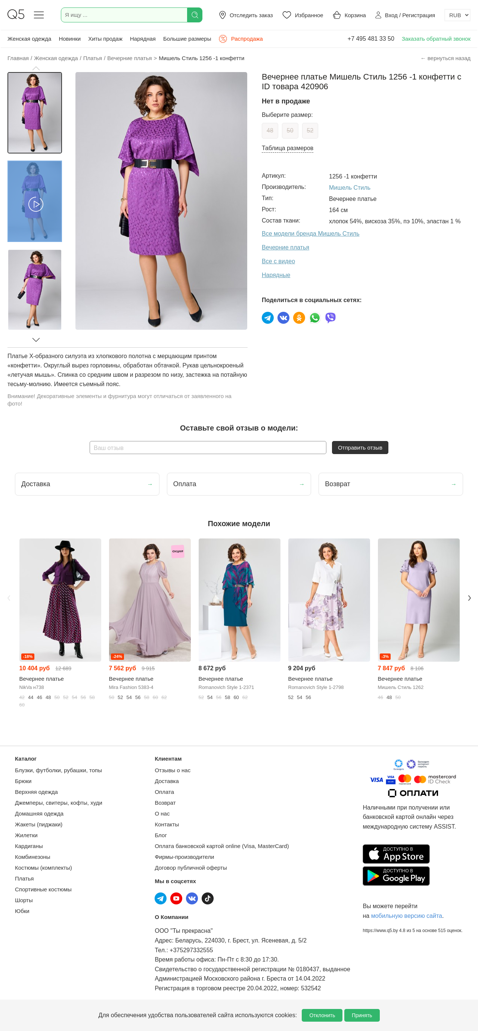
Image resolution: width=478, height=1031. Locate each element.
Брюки (23, 781)
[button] (35, 68)
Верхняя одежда (36, 792)
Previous (8, 598)
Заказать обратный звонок (436, 38)
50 (290, 130)
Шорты (24, 900)
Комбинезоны (32, 857)
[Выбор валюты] (457, 15)
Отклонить (322, 1015)
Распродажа (240, 38)
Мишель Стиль (349, 187)
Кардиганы (29, 846)
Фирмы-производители (184, 857)
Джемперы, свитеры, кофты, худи (58, 802)
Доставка (167, 781)
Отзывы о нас (172, 770)
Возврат (165, 802)
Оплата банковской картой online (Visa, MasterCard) (222, 846)
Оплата (164, 792)
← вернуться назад (445, 58)
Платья (24, 878)
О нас (162, 813)
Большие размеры (187, 38)
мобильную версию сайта (406, 916)
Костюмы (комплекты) (43, 867)
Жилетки (26, 835)
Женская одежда (29, 38)
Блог (161, 835)
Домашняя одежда (39, 813)
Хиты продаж (105, 38)
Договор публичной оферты (191, 867)
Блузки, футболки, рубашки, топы (58, 770)
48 (270, 130)
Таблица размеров (287, 148)
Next (469, 598)
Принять (362, 1015)
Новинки (70, 38)
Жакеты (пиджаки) (38, 824)
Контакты (167, 824)
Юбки (22, 911)
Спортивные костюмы (43, 889)
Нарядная (143, 38)
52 (310, 130)
